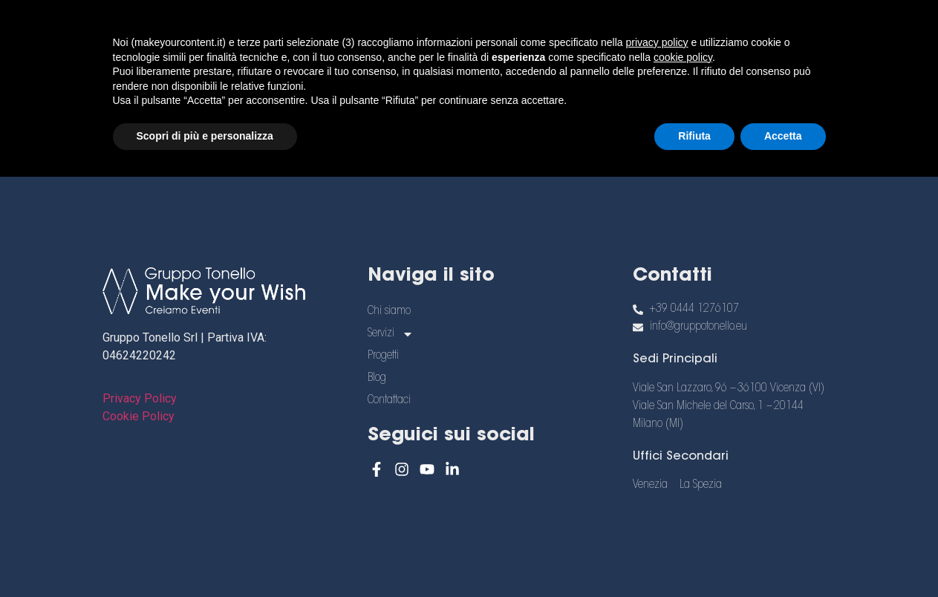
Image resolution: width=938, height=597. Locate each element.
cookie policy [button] (683, 477)
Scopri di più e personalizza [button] (205, 556)
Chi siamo (394, 24)
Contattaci (403, 58)
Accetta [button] (783, 556)
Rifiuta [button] (694, 556)
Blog (672, 24)
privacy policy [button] (656, 463)
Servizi (495, 24)
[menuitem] (773, 32)
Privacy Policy (139, 398)
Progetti (592, 24)
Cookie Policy (138, 416)
